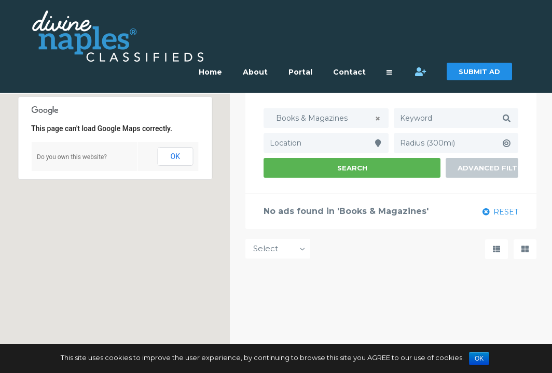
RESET (500, 212)
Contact (349, 72)
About (255, 72)
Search (352, 168)
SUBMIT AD (479, 71)
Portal (300, 72)
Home (210, 72)
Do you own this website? (72, 157)
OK (175, 156)
